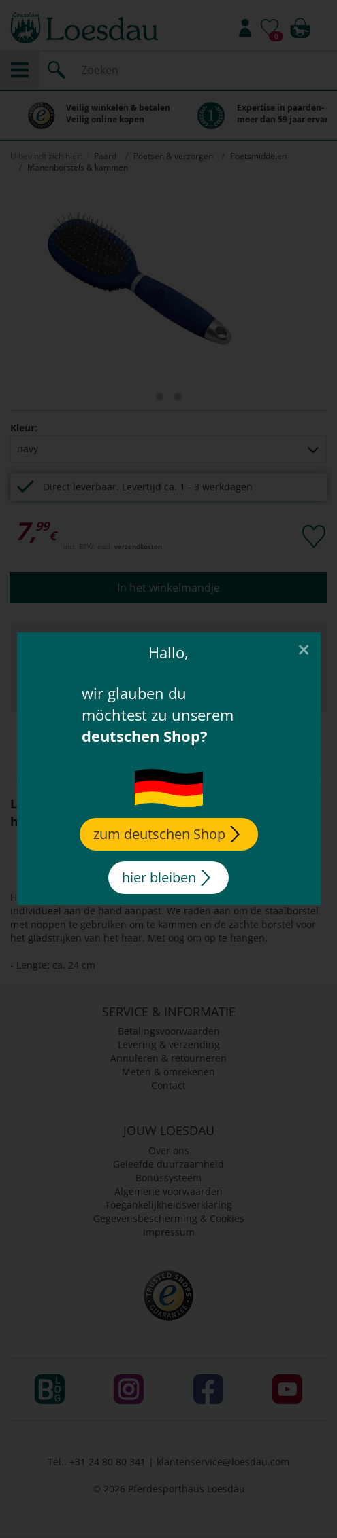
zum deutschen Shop (166, 834)
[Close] (303, 649)
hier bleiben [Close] (166, 877)
